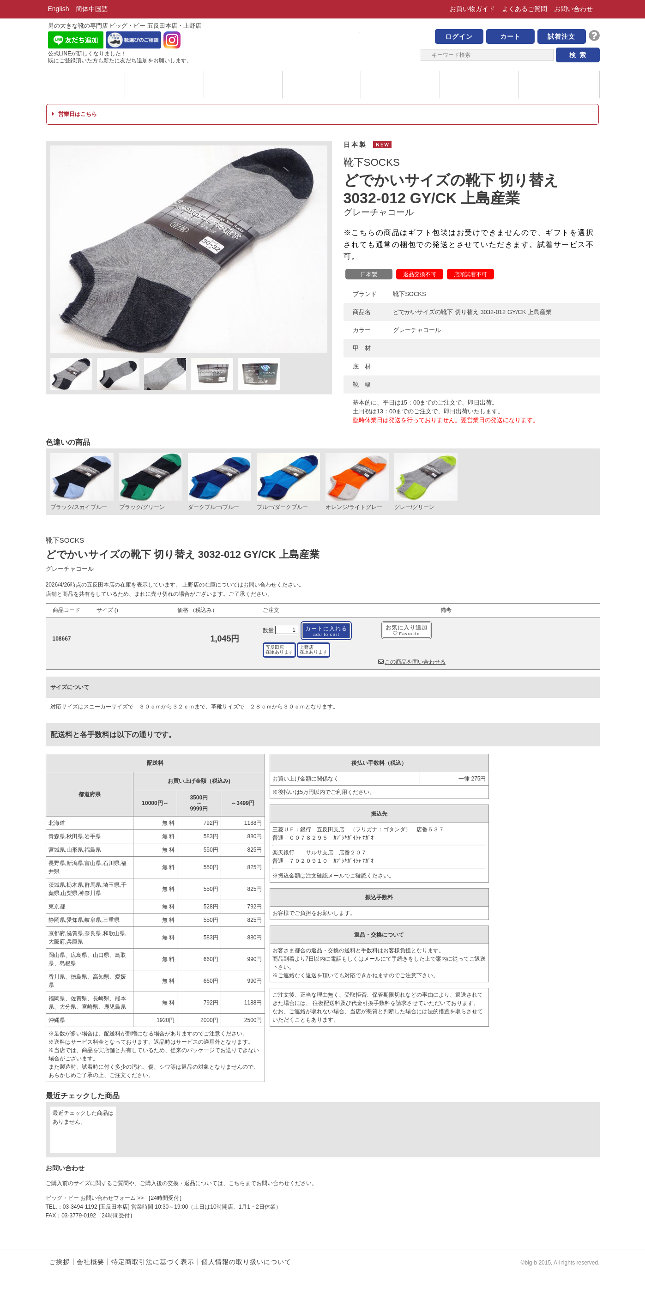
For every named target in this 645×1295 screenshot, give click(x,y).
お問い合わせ (573, 8)
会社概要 (90, 1261)
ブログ (558, 84)
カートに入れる (326, 631)
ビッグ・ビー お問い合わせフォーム (91, 1198)
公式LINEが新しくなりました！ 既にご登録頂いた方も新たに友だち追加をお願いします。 (120, 57)
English (58, 8)
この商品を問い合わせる (412, 662)
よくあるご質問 (524, 8)
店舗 (479, 84)
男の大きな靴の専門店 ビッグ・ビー (323, 42)
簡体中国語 (92, 8)
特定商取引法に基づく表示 (152, 1261)
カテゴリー (164, 84)
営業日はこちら (74, 114)
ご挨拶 (59, 1261)
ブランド (85, 84)
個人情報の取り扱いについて (246, 1261)
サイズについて (400, 84)
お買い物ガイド (472, 8)
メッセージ (243, 84)
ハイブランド (322, 84)
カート (510, 36)
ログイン (459, 36)
